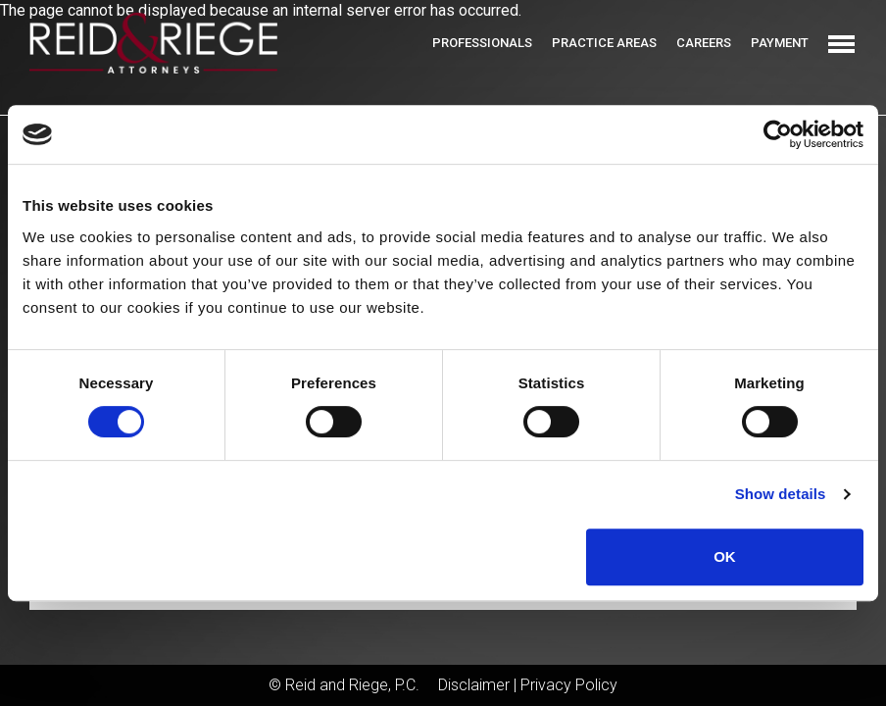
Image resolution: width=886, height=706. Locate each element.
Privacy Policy (568, 685)
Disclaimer (474, 685)
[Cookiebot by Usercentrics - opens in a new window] (777, 134)
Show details (780, 493)
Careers (703, 42)
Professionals (482, 42)
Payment (780, 42)
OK (725, 556)
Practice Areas (604, 42)
